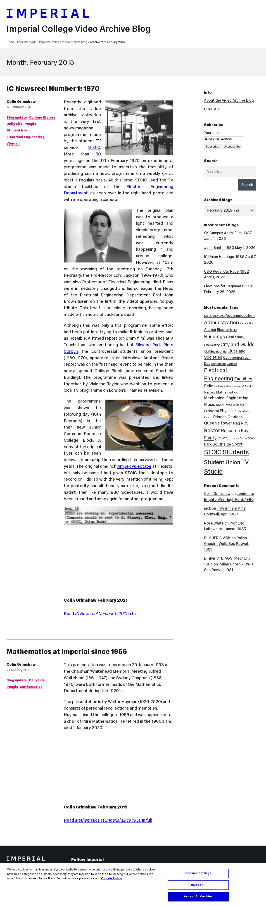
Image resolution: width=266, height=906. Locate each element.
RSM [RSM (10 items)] (221, 438)
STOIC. (94, 147)
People (30, 124)
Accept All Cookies (198, 896)
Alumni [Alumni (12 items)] (210, 329)
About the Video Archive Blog (229, 100)
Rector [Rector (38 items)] (212, 430)
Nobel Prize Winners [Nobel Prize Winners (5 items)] (230, 405)
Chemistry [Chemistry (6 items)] (212, 345)
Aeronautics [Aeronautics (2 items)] (246, 323)
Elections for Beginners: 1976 (228, 286)
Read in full (101, 613)
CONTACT (212, 109)
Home (11, 42)
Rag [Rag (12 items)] (236, 423)
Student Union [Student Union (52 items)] (222, 462)
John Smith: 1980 (219, 247)
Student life (17, 130)
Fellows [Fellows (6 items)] (219, 386)
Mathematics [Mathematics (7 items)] (227, 392)
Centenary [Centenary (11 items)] (235, 336)
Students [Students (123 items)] (236, 452)
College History (42, 117)
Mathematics (31, 687)
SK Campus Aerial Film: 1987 (228, 233)
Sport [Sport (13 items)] (237, 444)
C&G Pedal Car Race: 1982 (226, 271)
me (76, 199)
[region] (133, 884)
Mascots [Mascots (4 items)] (209, 392)
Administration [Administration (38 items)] (221, 322)
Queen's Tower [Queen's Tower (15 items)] (218, 423)
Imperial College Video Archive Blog (79, 28)
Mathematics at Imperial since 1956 (67, 651)
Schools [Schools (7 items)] (232, 438)
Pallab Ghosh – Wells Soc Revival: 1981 (226, 544)
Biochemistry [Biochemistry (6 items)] (227, 330)
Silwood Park (148, 344)
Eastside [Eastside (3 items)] (232, 363)
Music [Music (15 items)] (209, 404)
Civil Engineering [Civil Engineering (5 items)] (215, 351)
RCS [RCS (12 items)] (245, 423)
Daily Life (15, 124)
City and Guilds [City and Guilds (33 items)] (237, 344)
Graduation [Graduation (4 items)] (233, 386)
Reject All (198, 885)
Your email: (213, 132)
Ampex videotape (134, 466)
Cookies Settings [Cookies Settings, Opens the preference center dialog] (198, 873)
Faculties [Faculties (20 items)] (243, 378)
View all (13, 143)
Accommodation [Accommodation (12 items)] (240, 315)
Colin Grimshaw (21, 101)
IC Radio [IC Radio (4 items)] (247, 386)
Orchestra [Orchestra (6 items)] (211, 411)
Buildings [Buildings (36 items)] (214, 336)
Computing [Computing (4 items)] (218, 364)
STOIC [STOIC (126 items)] (213, 452)
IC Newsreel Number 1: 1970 (53, 88)
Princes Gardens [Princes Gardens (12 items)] (228, 416)
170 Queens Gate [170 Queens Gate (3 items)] (214, 315)
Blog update (17, 117)
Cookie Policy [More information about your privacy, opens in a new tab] (111, 878)
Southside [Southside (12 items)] (222, 444)
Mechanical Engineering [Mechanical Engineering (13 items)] (226, 398)
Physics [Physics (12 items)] (227, 410)
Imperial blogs (26, 42)
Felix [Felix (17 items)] (208, 386)
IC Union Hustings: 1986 (224, 256)
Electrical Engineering (26, 137)
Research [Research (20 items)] (230, 430)
